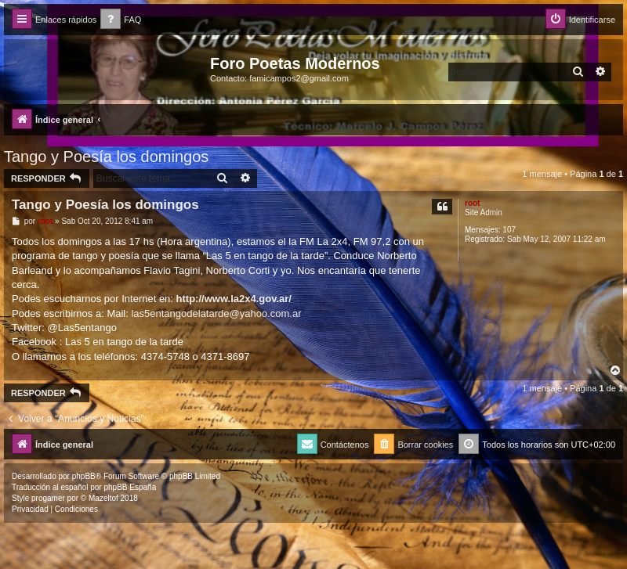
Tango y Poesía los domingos (106, 156)
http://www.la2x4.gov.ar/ (234, 298)
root (472, 203)
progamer (48, 498)
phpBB (84, 476)
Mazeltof (103, 498)
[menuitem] (120, 20)
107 (509, 229)
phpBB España (129, 487)
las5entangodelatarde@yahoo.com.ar (216, 313)
